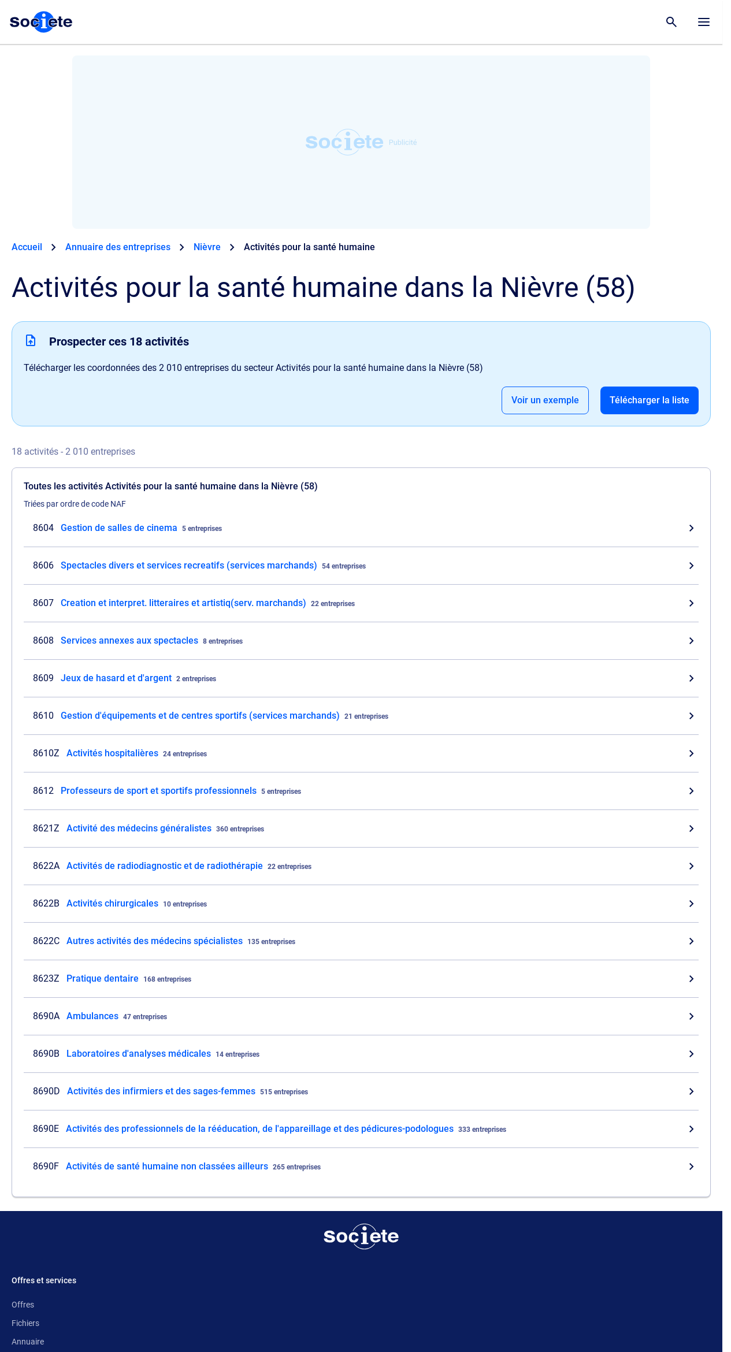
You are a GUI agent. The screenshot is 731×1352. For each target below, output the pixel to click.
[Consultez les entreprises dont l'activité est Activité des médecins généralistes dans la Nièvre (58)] (361, 828)
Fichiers (25, 1323)
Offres (23, 1304)
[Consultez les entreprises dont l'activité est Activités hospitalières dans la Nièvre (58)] (361, 753)
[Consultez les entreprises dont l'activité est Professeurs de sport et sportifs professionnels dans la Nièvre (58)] (361, 790)
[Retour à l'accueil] (361, 1236)
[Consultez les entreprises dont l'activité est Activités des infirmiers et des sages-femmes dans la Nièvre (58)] (361, 1091)
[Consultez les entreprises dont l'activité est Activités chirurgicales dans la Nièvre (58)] (361, 903)
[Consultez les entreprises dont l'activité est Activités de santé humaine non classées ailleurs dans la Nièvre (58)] (361, 1166)
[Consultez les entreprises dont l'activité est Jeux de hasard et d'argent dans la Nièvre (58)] (361, 678)
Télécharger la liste (649, 400)
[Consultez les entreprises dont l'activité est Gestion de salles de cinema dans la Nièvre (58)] (361, 528)
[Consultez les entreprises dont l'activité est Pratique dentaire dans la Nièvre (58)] (361, 978)
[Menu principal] (704, 22)
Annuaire (28, 1341)
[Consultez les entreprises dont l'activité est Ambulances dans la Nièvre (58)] (361, 1016)
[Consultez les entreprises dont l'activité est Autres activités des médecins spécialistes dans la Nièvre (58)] (361, 941)
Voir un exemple (545, 400)
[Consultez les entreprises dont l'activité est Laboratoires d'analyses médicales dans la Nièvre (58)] (361, 1053)
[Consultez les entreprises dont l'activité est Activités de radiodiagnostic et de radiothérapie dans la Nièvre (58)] (361, 866)
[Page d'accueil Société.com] (41, 22)
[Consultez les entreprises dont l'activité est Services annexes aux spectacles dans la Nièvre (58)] (361, 640)
